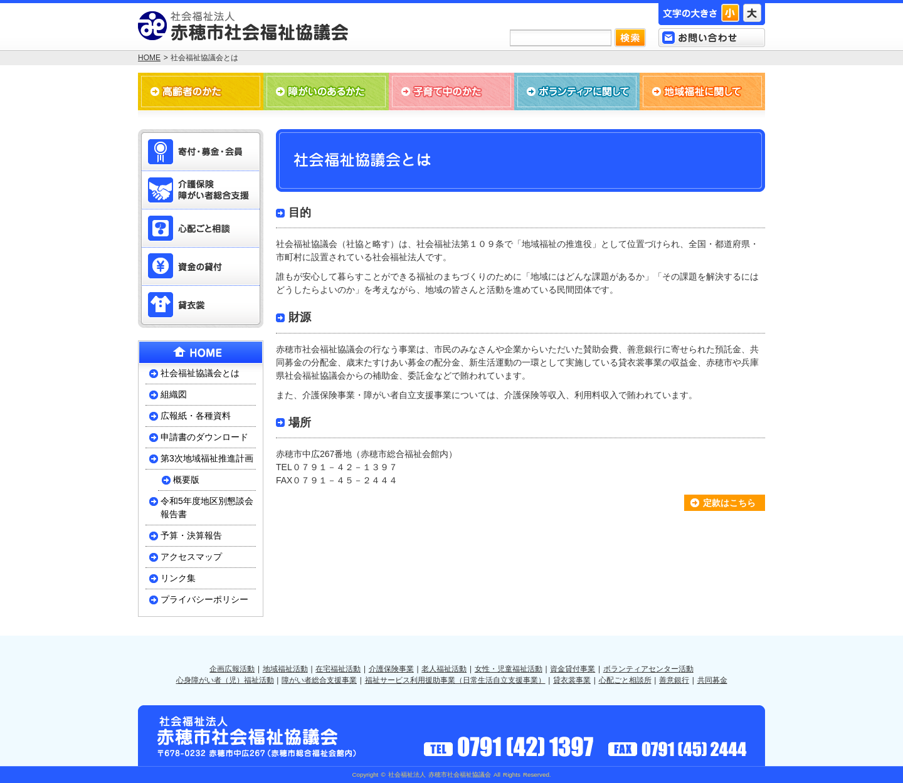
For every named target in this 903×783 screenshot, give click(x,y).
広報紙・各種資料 (196, 416)
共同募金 (712, 680)
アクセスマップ (191, 557)
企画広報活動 (232, 669)
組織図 (174, 394)
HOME (149, 57)
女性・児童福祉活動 (508, 669)
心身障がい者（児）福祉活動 (225, 680)
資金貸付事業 (572, 669)
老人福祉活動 (444, 669)
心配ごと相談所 (625, 680)
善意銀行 (674, 680)
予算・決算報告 (191, 535)
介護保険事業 (391, 669)
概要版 (186, 480)
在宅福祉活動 (338, 669)
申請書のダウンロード (204, 437)
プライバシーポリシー (204, 599)
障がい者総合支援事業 (319, 680)
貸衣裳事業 (572, 680)
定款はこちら (729, 503)
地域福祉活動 (285, 669)
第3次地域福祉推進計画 (207, 458)
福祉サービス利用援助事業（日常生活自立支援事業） (455, 680)
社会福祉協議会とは (200, 373)
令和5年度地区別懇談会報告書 (207, 507)
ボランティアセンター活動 (648, 669)
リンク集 (178, 578)
